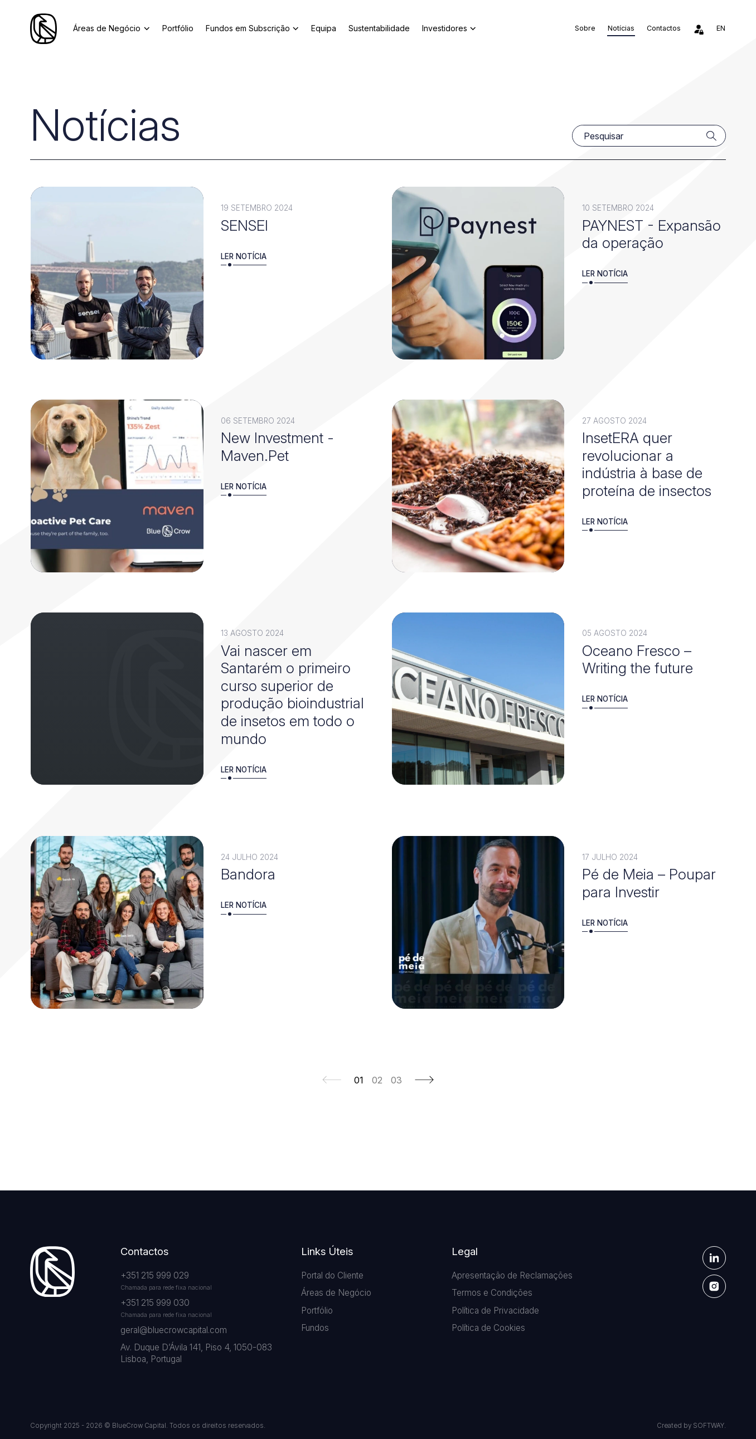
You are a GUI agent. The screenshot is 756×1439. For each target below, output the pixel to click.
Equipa (323, 28)
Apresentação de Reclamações (512, 1275)
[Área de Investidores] (698, 29)
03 (396, 1080)
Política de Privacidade (495, 1310)
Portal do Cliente (332, 1275)
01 (359, 1080)
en (720, 28)
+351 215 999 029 (154, 1275)
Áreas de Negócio (111, 28)
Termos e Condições (492, 1292)
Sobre (585, 28)
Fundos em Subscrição (252, 28)
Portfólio (177, 28)
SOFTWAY (708, 1426)
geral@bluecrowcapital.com (173, 1330)
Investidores (449, 28)
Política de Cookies (488, 1328)
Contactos (664, 28)
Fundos (315, 1328)
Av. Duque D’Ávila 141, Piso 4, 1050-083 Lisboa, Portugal (196, 1353)
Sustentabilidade (379, 28)
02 (377, 1080)
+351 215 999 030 (155, 1302)
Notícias (621, 28)
